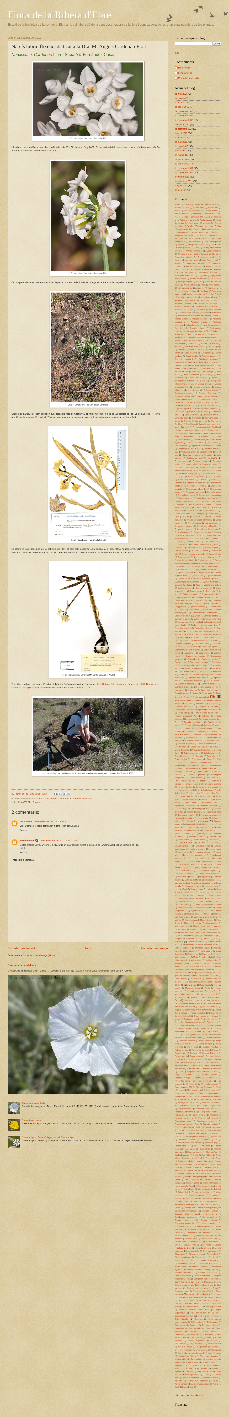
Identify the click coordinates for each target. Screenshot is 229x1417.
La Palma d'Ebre (184, 842)
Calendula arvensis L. (184, 406)
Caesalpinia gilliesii (209, 399)
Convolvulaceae (194, 523)
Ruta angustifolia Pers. (184, 1186)
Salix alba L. (189, 1189)
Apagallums (202, 276)
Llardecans (181, 877)
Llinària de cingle (214, 895)
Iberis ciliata (203, 818)
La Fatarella (213, 840)
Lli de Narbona (188, 895)
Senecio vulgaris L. (183, 1236)
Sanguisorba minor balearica (186, 1198)
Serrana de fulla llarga (209, 1239)
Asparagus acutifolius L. (185, 300)
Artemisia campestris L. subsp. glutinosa (194, 297)
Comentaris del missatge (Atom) (39, 955)
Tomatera (199, 1319)
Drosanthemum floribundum (205, 613)
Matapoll (179, 941)
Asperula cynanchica (184, 303)
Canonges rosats (182, 418)
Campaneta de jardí (183, 412)
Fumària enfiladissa (193, 725)
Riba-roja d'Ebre (212, 1152)
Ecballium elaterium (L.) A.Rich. (187, 616)
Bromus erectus (204, 384)
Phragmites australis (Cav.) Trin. (188, 1081)
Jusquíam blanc (215, 837)
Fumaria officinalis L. (212, 725)
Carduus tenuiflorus (195, 443)
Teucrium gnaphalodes (208, 1300)
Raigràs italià (216, 1137)
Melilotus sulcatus (202, 963)
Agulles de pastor (206, 226)
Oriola (177, 1035)
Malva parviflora (211, 923)
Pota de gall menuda (207, 1118)
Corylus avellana (181, 551)
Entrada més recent (21, 948)
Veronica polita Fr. (210, 1362)
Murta (207, 988)
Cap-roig (214, 421)
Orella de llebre (197, 1031)
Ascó (216, 297)
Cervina (214, 480)
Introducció (203, 821)
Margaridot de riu (193, 939)
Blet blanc (195, 365)
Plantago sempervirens (195, 1099)
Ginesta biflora (181, 747)
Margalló (178, 939)
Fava (216, 690)
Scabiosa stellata (182, 1214)
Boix (194, 368)
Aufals (215, 331)
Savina (177, 1208)
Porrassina (214, 1115)
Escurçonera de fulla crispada (187, 650)
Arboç (203, 285)
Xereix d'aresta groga (200, 1384)
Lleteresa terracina (193, 886)
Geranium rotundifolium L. (208, 744)
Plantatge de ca (214, 1099)
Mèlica (196, 957)
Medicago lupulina (193, 945)
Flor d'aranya (180, 700)
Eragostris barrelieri (183, 628)
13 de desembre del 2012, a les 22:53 (52, 821)
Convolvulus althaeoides (207, 526)
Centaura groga (181, 461)
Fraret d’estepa (184, 713)
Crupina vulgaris (204, 560)
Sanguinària (213, 1195)
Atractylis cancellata (211, 325)
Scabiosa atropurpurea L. (188, 1211)
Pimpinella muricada (209, 1084)
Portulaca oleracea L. (184, 1118)
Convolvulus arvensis (183, 529)
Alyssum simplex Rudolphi (189, 254)
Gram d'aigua (212, 756)
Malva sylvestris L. (182, 926)
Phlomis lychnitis (209, 1075)
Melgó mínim (192, 954)
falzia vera (205, 690)
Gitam (215, 747)
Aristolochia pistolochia (196, 294)
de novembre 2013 (184, 120)
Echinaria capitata (211, 616)
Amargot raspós (191, 260)
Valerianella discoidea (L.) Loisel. (191, 1353)
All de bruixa (201, 235)
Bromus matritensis (202, 387)
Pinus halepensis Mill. (183, 1087)
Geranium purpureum (186, 744)
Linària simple (192, 868)
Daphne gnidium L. (204, 588)
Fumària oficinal (183, 728)
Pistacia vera (180, 1093)
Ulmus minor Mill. (214, 1344)
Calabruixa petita (211, 402)
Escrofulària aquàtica (210, 647)
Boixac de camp (206, 368)
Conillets (207, 517)
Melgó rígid (205, 954)
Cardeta (186, 436)
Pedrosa (209, 1065)
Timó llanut (214, 1316)
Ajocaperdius (183, 232)
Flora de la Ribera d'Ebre (59, 14)
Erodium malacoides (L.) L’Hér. (187, 634)
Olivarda (215, 1016)
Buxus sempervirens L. (185, 399)
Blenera (178, 365)
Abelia (177, 204)
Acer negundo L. (182, 214)
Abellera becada (211, 204)
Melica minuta (196, 960)
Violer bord (188, 1372)
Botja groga (208, 375)
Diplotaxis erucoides (198, 607)
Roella (195, 1155)
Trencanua (179, 1334)
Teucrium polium (181, 1304)
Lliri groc (209, 898)
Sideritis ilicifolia (192, 1251)
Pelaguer (185, 1069)
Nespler (192, 1007)
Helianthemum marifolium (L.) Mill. (190, 765)
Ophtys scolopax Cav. (187, 1028)
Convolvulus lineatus (183, 526)
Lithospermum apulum (207, 871)
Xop (191, 1387)
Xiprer (184, 1387)
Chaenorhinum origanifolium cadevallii (190, 483)
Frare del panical (214, 710)
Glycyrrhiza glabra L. (183, 756)
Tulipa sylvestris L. (197, 1344)
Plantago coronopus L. (184, 1096)
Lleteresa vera (212, 886)
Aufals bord (179, 334)
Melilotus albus (212, 960)
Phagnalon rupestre (195, 1072)
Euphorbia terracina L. (184, 687)
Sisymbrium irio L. (214, 1260)
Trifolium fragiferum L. (197, 1341)
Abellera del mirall (182, 208)
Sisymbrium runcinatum (208, 1263)
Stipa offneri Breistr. (206, 1285)
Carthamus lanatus (188, 452)
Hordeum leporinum (208, 806)
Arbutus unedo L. (212, 288)
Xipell (177, 1387)
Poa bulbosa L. (204, 1106)
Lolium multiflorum (182, 905)
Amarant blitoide (211, 254)
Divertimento (194, 610)
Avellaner (214, 334)
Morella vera (196, 979)
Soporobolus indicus (183, 1276)
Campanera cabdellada (22, 965)
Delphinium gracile (190, 594)
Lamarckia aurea (203, 846)
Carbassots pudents (201, 427)
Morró (180, 985)
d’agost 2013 (181, 133)
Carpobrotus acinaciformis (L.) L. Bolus (205, 446)
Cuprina (180, 566)
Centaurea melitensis (209, 464)
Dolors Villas (184, 67)
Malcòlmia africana (182, 917)
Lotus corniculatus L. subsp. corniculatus (195, 908)
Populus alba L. (181, 1115)
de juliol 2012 (181, 190)
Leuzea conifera (199, 858)
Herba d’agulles (181, 781)
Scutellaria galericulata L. (199, 1229)
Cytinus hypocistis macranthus (187, 582)
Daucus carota (196, 591)
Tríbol (208, 1338)
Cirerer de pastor (211, 498)
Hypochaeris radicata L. (184, 818)
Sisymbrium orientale (186, 1263)
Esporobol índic (184, 665)
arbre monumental (185, 288)
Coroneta (178, 541)
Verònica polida (192, 1362)
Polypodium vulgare (209, 1112)
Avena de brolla (195, 337)
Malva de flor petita (192, 923)
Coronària (214, 538)
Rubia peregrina (198, 1177)
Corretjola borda (193, 548)
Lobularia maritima (185, 901)
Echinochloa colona (182, 619)
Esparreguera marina (195, 656)
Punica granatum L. (198, 1130)
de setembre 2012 (184, 181)
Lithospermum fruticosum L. (210, 874)
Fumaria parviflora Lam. (202, 728)
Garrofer (214, 731)
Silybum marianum (182, 1257)
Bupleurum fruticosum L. (208, 393)
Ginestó (193, 747)
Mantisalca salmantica (186, 929)
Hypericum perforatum (208, 815)
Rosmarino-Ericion (207, 1170)
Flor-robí (191, 700)
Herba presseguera (190, 799)
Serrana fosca (180, 1242)
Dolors (205, 610)
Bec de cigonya (215, 347)
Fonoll (210, 700)
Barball (215, 344)
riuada (177, 1155)
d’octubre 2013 (182, 124)
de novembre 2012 (184, 172)
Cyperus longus (197, 576)
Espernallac (192, 659)
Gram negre (197, 759)
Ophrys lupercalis (196, 1025)
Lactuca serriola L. (183, 846)
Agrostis (206, 223)
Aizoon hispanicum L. (212, 229)
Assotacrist (201, 310)
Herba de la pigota (192, 784)
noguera (178, 1010)
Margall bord (216, 932)
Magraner (206, 914)
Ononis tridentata (211, 1019)
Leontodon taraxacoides (195, 855)
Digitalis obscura (192, 603)
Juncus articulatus (182, 834)
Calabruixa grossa (194, 402)
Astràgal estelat (211, 316)
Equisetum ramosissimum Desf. (204, 625)
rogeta (209, 1158)
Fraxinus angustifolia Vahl (186, 716)
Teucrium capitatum (186, 1300)
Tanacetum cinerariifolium (197, 1294)
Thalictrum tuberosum (201, 1304)
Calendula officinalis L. (208, 406)
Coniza (190, 520)
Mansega (217, 926)
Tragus (208, 1328)
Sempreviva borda (209, 1232)
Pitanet (201, 1093)
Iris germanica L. (192, 824)
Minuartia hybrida (190, 976)
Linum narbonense (210, 868)
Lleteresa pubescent (202, 883)
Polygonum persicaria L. (185, 1112)
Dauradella (210, 591)
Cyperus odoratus (214, 576)
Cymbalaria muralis (211, 566)
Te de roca (190, 1297)
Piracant (180, 1090)
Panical (215, 1050)
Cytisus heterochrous (183, 585)
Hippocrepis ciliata (209, 802)
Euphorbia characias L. (192, 675)
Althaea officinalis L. (194, 251)
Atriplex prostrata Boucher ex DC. (194, 331)
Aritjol (211, 294)
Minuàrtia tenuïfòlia (210, 976)
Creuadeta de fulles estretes (206, 557)
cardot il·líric (216, 436)
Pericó (180, 1072)
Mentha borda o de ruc (199, 966)
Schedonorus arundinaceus (186, 1217)
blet (186, 365)
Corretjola (179, 548)
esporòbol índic (201, 665)
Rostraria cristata (205, 1174)
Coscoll (195, 551)
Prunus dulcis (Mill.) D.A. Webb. (188, 1127)
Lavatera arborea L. (204, 852)
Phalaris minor (212, 1072)
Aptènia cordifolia (214, 279)
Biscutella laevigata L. (184, 359)
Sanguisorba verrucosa (212, 1198)
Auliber (191, 334)
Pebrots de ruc (197, 1065)
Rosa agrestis (201, 1164)
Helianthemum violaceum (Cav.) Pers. (202, 768)
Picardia (209, 1081)
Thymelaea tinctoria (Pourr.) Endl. (194, 1310)
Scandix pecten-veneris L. (206, 1214)
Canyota (187, 421)
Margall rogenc (198, 935)
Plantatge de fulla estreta (188, 1103)
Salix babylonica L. (205, 1189)
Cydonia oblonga (193, 566)
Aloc (197, 248)
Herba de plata (194, 793)
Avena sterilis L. (211, 337)
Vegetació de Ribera (187, 1356)
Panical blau (180, 1053)
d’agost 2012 (181, 185)
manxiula (202, 929)
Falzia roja (192, 690)
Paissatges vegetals (210, 1047)
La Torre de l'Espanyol (208, 843)
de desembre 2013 (184, 115)
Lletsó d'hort (189, 892)
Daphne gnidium (184, 588)
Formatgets (213, 704)
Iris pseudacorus (208, 824)
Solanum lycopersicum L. (201, 1266)
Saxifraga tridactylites (212, 1208)
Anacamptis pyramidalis (197, 263)
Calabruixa (179, 402)
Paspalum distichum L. (193, 1062)
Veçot (210, 1353)
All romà (179, 238)
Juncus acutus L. (211, 830)
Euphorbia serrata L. (209, 684)
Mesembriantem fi (182, 973)
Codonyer (200, 514)
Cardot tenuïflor (184, 440)
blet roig (186, 368)
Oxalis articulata (205, 1044)
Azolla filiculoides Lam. (193, 340)
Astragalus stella (192, 325)
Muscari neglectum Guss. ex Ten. (203, 991)
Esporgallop (216, 662)
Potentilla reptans (210, 1124)
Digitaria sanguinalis (210, 603)
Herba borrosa (196, 778)
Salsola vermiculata (203, 1192)
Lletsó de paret (204, 892)
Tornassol (193, 1325)
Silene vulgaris (213, 1254)
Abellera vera (213, 208)
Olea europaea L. (201, 1016)
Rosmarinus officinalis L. (185, 1174)
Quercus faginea (181, 1137)
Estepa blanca (190, 671)
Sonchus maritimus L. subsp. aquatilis (202, 1270)
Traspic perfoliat (210, 1331)
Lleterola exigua (196, 889)
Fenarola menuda (182, 693)
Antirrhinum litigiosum (208, 272)
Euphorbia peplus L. (213, 681)
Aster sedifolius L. (185, 313)
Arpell (219, 294)
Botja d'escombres (191, 375)
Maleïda (178, 920)
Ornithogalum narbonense (196, 1035)
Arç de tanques (181, 291)
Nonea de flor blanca (204, 1010)
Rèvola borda (204, 1149)
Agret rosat (193, 223)
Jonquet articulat (192, 830)
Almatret (181, 245)
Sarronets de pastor (209, 1204)
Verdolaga (197, 1359)
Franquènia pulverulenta (208, 707)
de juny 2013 (181, 142)
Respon (23, 830)
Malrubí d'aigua (190, 920)
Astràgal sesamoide (200, 319)
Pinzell (218, 1087)
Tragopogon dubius (210, 1325)
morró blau (191, 985)
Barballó (178, 347)
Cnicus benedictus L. (183, 514)
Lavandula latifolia (185, 852)
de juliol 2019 (181, 102)
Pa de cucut (192, 1047)
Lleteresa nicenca (211, 880)
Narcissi (193, 997)
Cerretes (202, 480)
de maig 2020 (181, 98)
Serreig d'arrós (212, 1242)
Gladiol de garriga (182, 750)
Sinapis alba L (201, 1257)
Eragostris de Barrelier (204, 628)
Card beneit (216, 427)
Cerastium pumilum (196, 477)
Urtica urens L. (201, 1350)
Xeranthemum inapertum (197, 1381)
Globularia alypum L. (191, 753)
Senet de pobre (203, 1236)
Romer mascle (197, 1161)
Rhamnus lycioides (194, 1152)
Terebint (201, 1297)
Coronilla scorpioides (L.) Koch (205, 545)
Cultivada (192, 563)
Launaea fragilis (215, 849)
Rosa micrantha (184, 1167)
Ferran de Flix (27, 840)
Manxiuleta (214, 929)
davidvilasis (26, 821)
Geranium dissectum (193, 741)
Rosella (198, 1167)
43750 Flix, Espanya (31, 802)
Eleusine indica (183, 622)
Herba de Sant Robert (212, 793)
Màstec (207, 939)
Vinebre (178, 1372)
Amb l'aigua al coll (210, 260)
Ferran (186, 697)
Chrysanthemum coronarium (210, 495)
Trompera (214, 1341)
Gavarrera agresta (182, 734)
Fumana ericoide (192, 719)
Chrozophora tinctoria (186, 495)
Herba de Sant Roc (186, 796)
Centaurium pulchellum (184, 467)
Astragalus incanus (199, 322)
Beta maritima (191, 353)
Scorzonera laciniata (183, 1226)
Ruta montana (201, 1186)
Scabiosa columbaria (210, 1211)
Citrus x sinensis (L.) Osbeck (199, 504)
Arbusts (198, 288)
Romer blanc (183, 1161)
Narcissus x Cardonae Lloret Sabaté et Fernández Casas (64, 798)
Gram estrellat (181, 759)
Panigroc (193, 1053)
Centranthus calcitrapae (211, 470)
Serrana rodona (196, 1242)
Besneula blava (195, 350)
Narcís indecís (181, 997)
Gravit (209, 759)
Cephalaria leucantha (210, 474)
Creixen (205, 551)
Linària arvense (192, 861)
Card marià (201, 430)
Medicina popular (205, 951)
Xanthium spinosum (210, 1378)
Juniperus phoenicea (197, 837)
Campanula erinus (210, 415)
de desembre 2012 (184, 168)
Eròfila (218, 634)
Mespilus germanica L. (201, 973)
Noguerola (189, 1010)
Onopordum (179, 1022)
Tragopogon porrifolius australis (188, 1328)
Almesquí (216, 244)
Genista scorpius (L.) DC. (196, 738)
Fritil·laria (205, 716)
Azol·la (177, 340)
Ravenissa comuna (193, 1143)
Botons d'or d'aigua (197, 378)
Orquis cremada (205, 1041)
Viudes (206, 1375)
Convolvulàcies (212, 523)
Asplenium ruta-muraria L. (207, 306)
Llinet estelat (183, 898)
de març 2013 (181, 155)
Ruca (186, 1180)
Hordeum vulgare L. (183, 809)
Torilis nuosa (180, 1325)
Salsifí (218, 1189)
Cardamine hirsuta (182, 433)
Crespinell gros (215, 554)
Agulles (190, 226)
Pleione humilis (189, 1106)
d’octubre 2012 (182, 176)
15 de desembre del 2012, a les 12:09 (58, 840)
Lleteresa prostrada (182, 883)
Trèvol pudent (196, 1338)
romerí (208, 1161)
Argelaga (204, 291)
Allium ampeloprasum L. (199, 238)
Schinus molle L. (210, 1217)
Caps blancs (191, 424)
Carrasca (181, 449)
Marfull (205, 932)
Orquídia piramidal (187, 1041)
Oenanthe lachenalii (183, 1016)
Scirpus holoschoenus (184, 1220)
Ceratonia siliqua (214, 477)
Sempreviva (192, 1232)
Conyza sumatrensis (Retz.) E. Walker (195, 535)
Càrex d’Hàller (212, 443)
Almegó (191, 245)
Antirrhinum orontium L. (184, 276)
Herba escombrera (205, 796)
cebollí (209, 455)
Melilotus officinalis (182, 963)
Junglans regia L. (201, 834)
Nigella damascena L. (208, 1007)
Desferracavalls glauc (183, 597)
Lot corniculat (215, 905)
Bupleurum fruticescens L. (185, 393)
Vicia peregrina (189, 1368)
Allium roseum (194, 242)
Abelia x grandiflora (192, 204)
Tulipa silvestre (181, 1344)
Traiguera (193, 1331)
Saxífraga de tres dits (192, 1208)
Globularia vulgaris (211, 753)
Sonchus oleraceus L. (184, 1273)
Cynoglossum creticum (184, 573)
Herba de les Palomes (204, 790)
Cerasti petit (180, 477)
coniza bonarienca (204, 520)
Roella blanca (206, 1155)
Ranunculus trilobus (187, 1140)
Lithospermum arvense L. (185, 874)
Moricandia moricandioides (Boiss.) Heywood (203, 982)
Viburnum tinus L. (182, 1365)
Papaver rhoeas (196, 1056)
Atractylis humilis (181, 328)
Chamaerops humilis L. (197, 486)
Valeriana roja (215, 1350)
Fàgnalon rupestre (203, 687)
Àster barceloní (215, 310)
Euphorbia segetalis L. (187, 684)
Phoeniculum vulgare (183, 1078)
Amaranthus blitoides (184, 257)
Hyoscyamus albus (213, 812)
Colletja (186, 517)
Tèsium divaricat (214, 1297)
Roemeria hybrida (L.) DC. (193, 1158)
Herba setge (191, 802)
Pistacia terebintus (211, 1090)
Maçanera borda (193, 914)
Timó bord (202, 1316)
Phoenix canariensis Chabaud (207, 1078)
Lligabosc (200, 895)
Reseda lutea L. (182, 1146)
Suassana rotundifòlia (202, 1291)
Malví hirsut (205, 926)
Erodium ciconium (192, 631)
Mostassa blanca (192, 988)
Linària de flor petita (186, 864)
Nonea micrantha (198, 1013)
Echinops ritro (199, 619)
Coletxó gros (213, 514)
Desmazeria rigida (211, 597)
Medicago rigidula (202, 948)
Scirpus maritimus (209, 1220)
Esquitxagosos (189, 668)
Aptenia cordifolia (197, 279)
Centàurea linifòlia (191, 464)
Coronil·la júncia (211, 541)
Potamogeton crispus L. (206, 1121)
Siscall (215, 1257)
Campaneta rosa (192, 415)
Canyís (177, 421)
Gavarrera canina (200, 734)
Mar (176, 932)
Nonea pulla (213, 1013)
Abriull (177, 211)
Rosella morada (211, 1167)
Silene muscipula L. (210, 1251)
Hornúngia (198, 809)
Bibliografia (206, 353)
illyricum (215, 818)
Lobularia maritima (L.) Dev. (207, 901)
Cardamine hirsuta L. (202, 433)
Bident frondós (192, 356)
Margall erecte (183, 935)
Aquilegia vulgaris (185, 282)
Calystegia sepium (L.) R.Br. (186, 409)
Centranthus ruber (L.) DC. (187, 474)
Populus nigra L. (199, 1115)
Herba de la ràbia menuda (207, 787)
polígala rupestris (184, 1109)
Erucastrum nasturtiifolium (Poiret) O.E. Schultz (200, 641)
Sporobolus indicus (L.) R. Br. (187, 1282)
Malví (195, 926)
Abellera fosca (198, 208)
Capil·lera (178, 424)
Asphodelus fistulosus (208, 303)
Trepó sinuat (208, 1334)
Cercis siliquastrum (186, 480)
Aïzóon (198, 229)
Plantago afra (213, 1093)
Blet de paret (209, 365)
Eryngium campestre (183, 644)
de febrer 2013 (182, 159)
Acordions (197, 214)
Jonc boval (200, 827)
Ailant (219, 226)
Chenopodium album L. (196, 489)
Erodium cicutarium (210, 631)
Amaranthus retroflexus (207, 257)
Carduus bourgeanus (202, 440)
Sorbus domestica (202, 1276)
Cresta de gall (184, 557)
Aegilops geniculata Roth (193, 217)
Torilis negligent (196, 1322)
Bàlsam (204, 344)
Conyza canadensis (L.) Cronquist (207, 532)
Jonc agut (188, 827)
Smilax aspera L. (181, 1266)
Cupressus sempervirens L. (210, 563)
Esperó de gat (180, 662)
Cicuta (198, 498)
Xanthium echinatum (191, 1378)
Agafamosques (206, 220)
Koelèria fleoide (199, 840)
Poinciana (217, 1106)
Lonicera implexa (200, 905)
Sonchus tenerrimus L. (208, 1273)
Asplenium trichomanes (184, 310)
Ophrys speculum (214, 1025)
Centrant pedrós (191, 470)
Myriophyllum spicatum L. (185, 994)
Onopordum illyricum (195, 1022)
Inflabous (189, 821)
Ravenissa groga (211, 1143)
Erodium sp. (208, 634)
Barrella (188, 347)
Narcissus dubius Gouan (195, 1000)
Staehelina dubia (211, 1282)
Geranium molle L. (213, 741)
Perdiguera (216, 1069)
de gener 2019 (182, 107)
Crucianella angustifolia (184, 560)
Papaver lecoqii (181, 1056)
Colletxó (196, 517)
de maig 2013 (181, 146)
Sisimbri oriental (181, 1260)
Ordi (186, 1031)
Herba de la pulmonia (212, 784)
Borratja (210, 372)
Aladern (215, 232)
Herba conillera (212, 778)
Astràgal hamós (181, 319)
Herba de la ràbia (185, 787)
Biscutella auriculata (210, 356)
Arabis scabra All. (191, 285)
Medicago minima (211, 945)
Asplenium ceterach (183, 306)
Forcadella (200, 704)
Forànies (188, 704)
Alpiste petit (207, 248)
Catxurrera (187, 455)
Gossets (199, 756)
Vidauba (204, 1368)
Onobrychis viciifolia (192, 1019)
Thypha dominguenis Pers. (200, 1313)
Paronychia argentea (192, 1059)
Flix (213, 697)
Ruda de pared (192, 1183)
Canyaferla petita (211, 418)
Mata (216, 939)
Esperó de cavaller (210, 659)
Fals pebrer (179, 690)
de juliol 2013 (181, 137)
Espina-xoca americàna (199, 662)
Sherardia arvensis (203, 1248)
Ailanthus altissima (184, 229)
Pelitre (195, 1068)
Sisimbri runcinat (197, 1260)
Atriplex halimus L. (198, 328)
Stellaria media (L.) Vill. (184, 1285)
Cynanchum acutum (183, 569)
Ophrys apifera (213, 1022)
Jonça (210, 827)
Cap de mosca (201, 421)
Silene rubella (180, 1254)
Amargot (178, 260)
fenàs (195, 693)
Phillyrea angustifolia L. (185, 1075)
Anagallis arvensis (193, 266)
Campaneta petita (201, 412)
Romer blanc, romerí (32, 1120)
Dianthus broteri (201, 600)
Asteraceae (216, 313)
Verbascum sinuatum (209, 1356)
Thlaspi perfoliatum (213, 1307)
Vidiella (215, 1368)
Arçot (194, 291)
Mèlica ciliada (207, 957)
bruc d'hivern (193, 390)
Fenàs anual (207, 693)
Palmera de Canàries (200, 1050)
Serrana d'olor (191, 1239)
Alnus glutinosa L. (185, 248)
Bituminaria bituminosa (208, 359)
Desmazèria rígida (182, 600)
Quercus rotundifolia (199, 1137)
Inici (88, 948)
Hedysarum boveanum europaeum (202, 762)
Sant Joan (183, 1201)
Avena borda (180, 337)
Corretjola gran (211, 548)
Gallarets (189, 731)
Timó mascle (182, 1319)
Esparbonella (204, 653)
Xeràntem (179, 1381)
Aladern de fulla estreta (184, 235)
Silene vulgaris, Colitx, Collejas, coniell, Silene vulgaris (49, 1137)
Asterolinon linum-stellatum (189, 316)
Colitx (177, 517)
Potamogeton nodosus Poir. (186, 1124)
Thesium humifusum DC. (193, 1307)
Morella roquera (181, 979)
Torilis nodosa (212, 1322)
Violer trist (201, 1372)
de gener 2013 (182, 163)
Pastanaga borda (181, 1065)
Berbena (181, 350)
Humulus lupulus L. (194, 812)
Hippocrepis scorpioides (185, 806)
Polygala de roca (212, 1109)
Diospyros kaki (180, 607)
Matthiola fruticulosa (196, 942)
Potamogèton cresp (183, 1121)
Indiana (178, 821)
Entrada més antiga (154, 948)
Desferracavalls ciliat (210, 594)
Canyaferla (196, 418)
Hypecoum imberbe (186, 815)
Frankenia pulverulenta (184, 707)
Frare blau (179, 710)
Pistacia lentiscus (194, 1090)
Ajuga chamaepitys (200, 232)
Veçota (218, 1353)
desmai (198, 597)
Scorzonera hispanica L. (208, 1223)
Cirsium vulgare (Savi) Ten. (186, 501)
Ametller (178, 263)
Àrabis (207, 282)
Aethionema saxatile (188, 220)
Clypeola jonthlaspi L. (209, 511)
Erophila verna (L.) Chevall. (189, 637)
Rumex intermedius (210, 1183)
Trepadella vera (193, 1334)
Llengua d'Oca (205, 877)
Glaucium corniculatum (201, 750)
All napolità (214, 235)
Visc (210, 1372)
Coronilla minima (181, 545)
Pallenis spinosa (181, 1050)
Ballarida (193, 344)
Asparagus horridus (209, 300)
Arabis (198, 282)
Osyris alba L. (189, 1044)
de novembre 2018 (184, 111)
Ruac (187, 1177)
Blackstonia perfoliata (183, 362)
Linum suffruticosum (183, 871)
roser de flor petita (184, 1171)
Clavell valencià (202, 507)
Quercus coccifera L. (209, 1133)
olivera (177, 1019)
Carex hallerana (181, 446)
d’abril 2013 (180, 150)
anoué (190, 272)
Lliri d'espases (197, 898)
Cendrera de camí (195, 458)
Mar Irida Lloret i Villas (189, 78)
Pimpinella (193, 1084)
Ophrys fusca (180, 1025)
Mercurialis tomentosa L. (206, 969)
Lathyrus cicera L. (198, 849)
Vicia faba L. (198, 1365)
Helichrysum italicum (183, 772)
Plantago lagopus (204, 1096)
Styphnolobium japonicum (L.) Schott (202, 1288)
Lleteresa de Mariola (193, 880)
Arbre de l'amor (215, 285)
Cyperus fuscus (204, 573)
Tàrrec (180, 1297)
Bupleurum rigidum (182, 396)
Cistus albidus (206, 501)
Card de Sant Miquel (186, 430)
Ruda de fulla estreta (201, 1180)
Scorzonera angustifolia (184, 1223)
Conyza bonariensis (182, 532)
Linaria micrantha (205, 864)
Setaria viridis (205, 1245)
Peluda (206, 1069)
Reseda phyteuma (202, 1146)
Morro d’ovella (205, 985)
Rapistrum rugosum (209, 1140)
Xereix (215, 1381)
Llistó (219, 898)
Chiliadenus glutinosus (195, 492)
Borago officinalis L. (194, 372)
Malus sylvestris (206, 920)
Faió (216, 687)
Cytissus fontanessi (210, 582)
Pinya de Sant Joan (204, 1087)
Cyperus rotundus (185, 579)
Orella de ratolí (213, 1031)
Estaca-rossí (203, 668)
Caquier (186, 427)
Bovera (214, 378)
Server (177, 1245)
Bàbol (208, 340)
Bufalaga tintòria (211, 390)
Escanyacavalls (193, 647)
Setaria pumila (190, 1245)
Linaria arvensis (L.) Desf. (211, 861)
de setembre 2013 (184, 129)
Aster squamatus (202, 313)
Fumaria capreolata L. (193, 722)
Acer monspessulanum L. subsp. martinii (201, 211)
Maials (216, 914)
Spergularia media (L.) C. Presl (206, 1279)
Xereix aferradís (181, 1384)
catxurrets (199, 455)
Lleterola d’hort (181, 889)
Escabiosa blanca (202, 644)
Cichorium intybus (185, 498)
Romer (218, 1158)
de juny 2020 (181, 94)
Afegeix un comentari (24, 860)
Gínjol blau (205, 747)
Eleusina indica (215, 619)
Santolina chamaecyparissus (205, 1201)
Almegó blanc (202, 245)
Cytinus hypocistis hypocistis (206, 579)
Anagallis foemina (201, 269)
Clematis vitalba (191, 511)
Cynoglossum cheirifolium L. (206, 569)
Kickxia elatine (183, 840)
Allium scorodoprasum (212, 242)
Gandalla (202, 731)
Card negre (213, 430)
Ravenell (178, 1143)
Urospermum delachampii (206, 1347)
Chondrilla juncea (214, 492)
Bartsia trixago (199, 347)
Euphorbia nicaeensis (193, 681)
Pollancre (198, 1109)
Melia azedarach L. (182, 957)
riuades (186, 1155)
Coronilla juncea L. (193, 541)
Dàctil (198, 585)
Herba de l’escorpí (199, 781)
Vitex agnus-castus (192, 1375)
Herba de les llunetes (183, 790)
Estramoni (204, 671)
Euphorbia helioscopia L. (198, 678)
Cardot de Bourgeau (200, 436)
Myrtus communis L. (209, 994)
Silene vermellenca (196, 1254)
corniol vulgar (199, 538)
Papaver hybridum (210, 1053)
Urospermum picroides (184, 1350)
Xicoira (215, 1384)
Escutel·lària (189, 653)
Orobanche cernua (194, 1038)
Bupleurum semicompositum (206, 396)
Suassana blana (181, 1291)
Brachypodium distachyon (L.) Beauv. (190, 381)
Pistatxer (191, 1093)
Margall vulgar (212, 935)
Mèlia (216, 954)
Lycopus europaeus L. (200, 911)
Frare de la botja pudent (195, 710)
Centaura (212, 458)
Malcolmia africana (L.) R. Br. (206, 917)
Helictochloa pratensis (196, 775)
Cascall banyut (206, 452)
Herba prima (207, 799)
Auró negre (202, 334)
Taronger (217, 1294)
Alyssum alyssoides (213, 251)
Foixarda (201, 700)
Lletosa (210, 889)
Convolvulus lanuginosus (207, 529)
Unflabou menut (185, 1347)
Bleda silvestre (212, 362)
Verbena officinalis (182, 1359)
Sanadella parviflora (197, 1195)
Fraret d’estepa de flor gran (206, 713)
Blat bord (199, 362)
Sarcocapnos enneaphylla (185, 1204)
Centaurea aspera (200, 461)
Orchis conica (206, 1028)
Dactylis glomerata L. (212, 585)
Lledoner (192, 877)
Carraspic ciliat (194, 449)
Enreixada (197, 622)
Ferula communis (199, 697)
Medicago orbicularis (183, 948)
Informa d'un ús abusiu (189, 1395)
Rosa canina (216, 1164)
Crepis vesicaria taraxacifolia (193, 554)
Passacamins (212, 1062)
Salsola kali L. (184, 1192)
